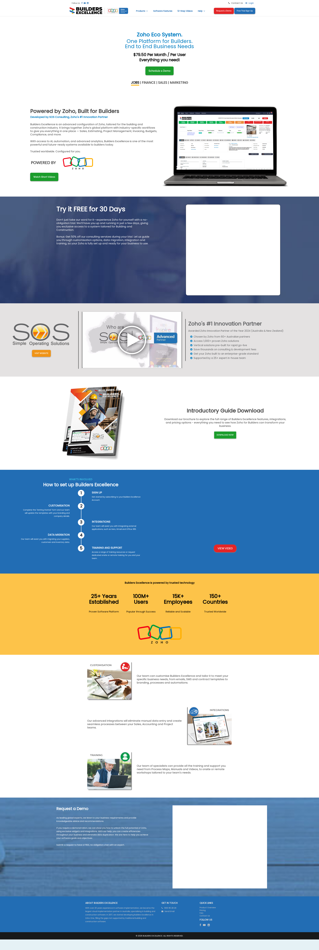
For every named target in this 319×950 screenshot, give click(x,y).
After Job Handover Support (239, 94)
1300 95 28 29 (170, 908)
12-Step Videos (185, 11)
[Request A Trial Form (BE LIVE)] (233, 249)
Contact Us (205, 915)
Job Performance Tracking (238, 67)
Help (201, 11)
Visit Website (41, 366)
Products (142, 11)
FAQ (201, 913)
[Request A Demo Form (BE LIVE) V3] (220, 846)
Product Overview (208, 907)
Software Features (162, 11)
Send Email (169, 911)
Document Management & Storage (80, 94)
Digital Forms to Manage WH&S (80, 67)
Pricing (203, 910)
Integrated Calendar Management (239, 40)
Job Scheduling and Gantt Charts (80, 40)
